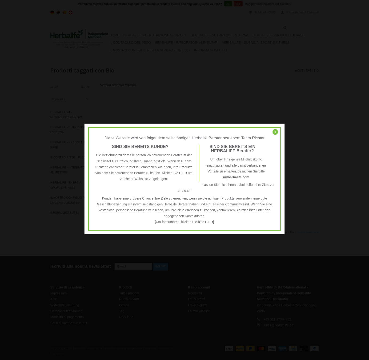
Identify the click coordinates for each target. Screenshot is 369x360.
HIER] (209, 222)
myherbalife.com (236, 177)
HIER (183, 173)
